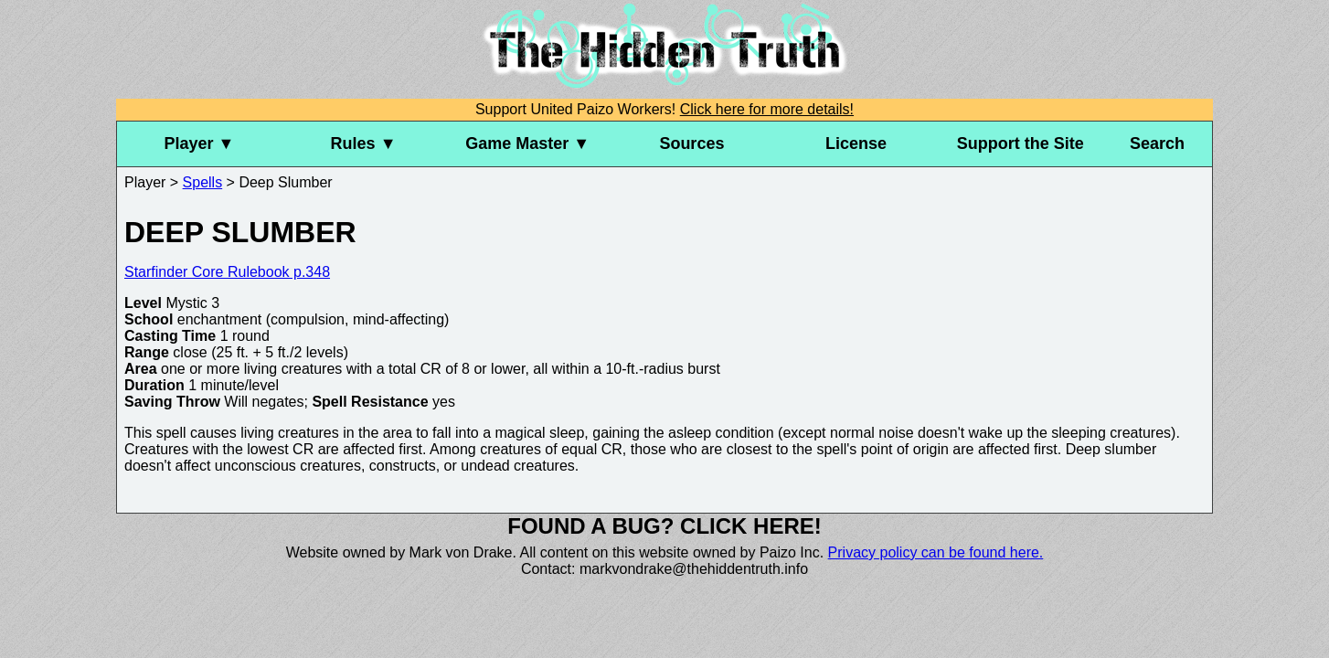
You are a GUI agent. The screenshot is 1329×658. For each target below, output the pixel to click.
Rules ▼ (364, 143)
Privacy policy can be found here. (936, 552)
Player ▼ (199, 143)
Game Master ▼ (527, 143)
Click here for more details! (767, 109)
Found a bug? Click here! (664, 526)
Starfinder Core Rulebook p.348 (227, 272)
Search (1157, 143)
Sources (691, 143)
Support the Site (1020, 143)
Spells (203, 182)
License (856, 143)
